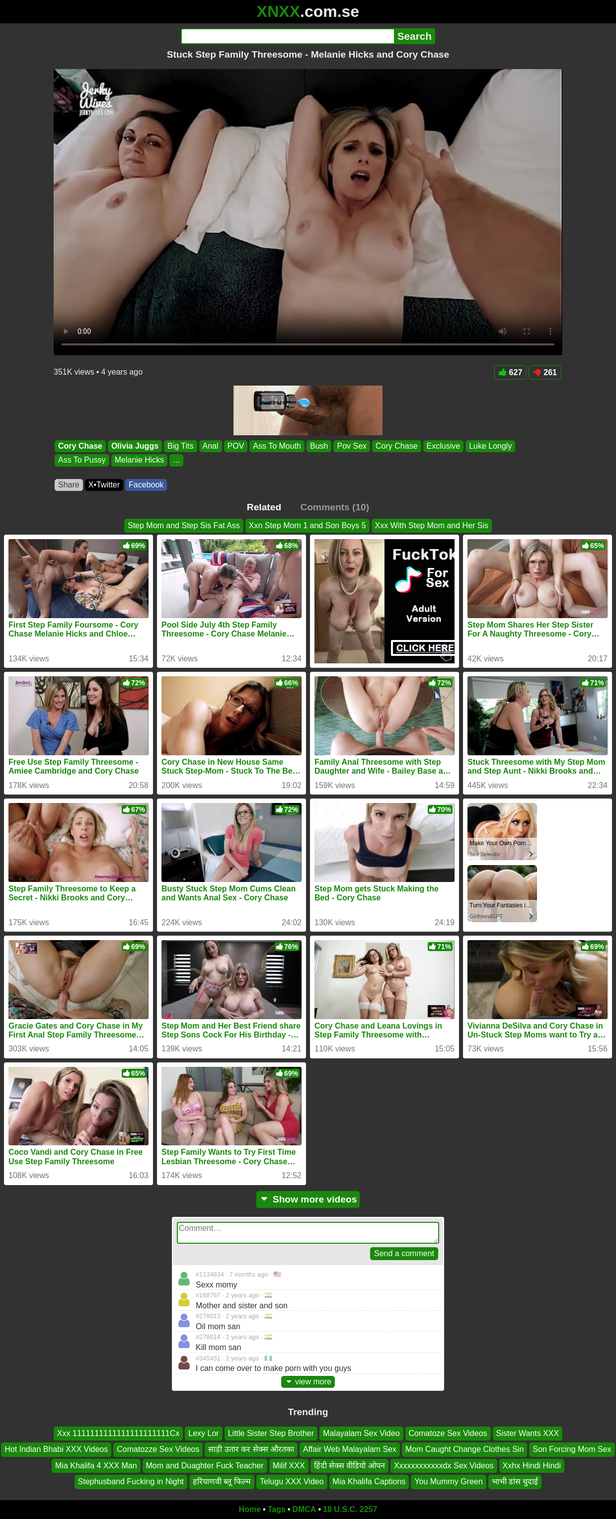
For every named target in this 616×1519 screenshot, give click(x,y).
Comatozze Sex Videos (158, 1449)
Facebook (146, 484)
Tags (277, 1509)
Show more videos (308, 1199)
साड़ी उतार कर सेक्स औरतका (251, 1449)
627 (511, 372)
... (176, 460)
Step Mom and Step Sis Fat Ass (184, 525)
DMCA (304, 1509)
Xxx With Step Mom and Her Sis (432, 525)
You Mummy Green (448, 1481)
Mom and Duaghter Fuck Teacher (205, 1465)
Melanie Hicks (139, 460)
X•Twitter (104, 484)
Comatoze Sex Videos (448, 1433)
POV (236, 446)
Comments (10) (335, 507)
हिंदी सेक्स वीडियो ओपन (349, 1465)
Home (250, 1509)
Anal (211, 446)
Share (68, 484)
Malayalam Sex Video (361, 1433)
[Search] (287, 36)
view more (308, 1381)
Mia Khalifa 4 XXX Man (96, 1465)
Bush (319, 446)
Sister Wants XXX (527, 1433)
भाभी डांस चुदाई (515, 1481)
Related (264, 507)
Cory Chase (80, 446)
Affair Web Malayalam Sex (349, 1449)
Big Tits (180, 446)
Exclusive (444, 446)
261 (545, 372)
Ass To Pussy (82, 460)
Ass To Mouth (277, 446)
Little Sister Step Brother (271, 1433)
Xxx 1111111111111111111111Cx (118, 1433)
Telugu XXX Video (292, 1481)
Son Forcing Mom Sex (572, 1449)
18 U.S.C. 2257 (350, 1509)
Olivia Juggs (134, 446)
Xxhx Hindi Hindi (532, 1465)
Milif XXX (289, 1465)
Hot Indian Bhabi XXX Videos (56, 1449)
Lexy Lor (203, 1433)
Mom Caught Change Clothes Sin (464, 1449)
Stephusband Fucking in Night (131, 1481)
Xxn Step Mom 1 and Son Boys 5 (307, 525)
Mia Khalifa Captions (369, 1481)
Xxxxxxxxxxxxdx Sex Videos (444, 1465)
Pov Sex (352, 446)
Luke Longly (490, 446)
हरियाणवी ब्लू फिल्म (222, 1481)
